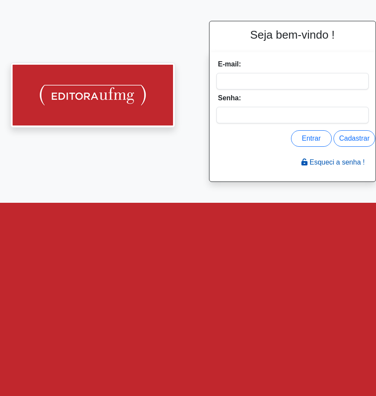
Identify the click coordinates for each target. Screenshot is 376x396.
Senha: (229, 98)
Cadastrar (354, 138)
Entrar (311, 138)
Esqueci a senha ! (333, 162)
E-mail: (229, 64)
